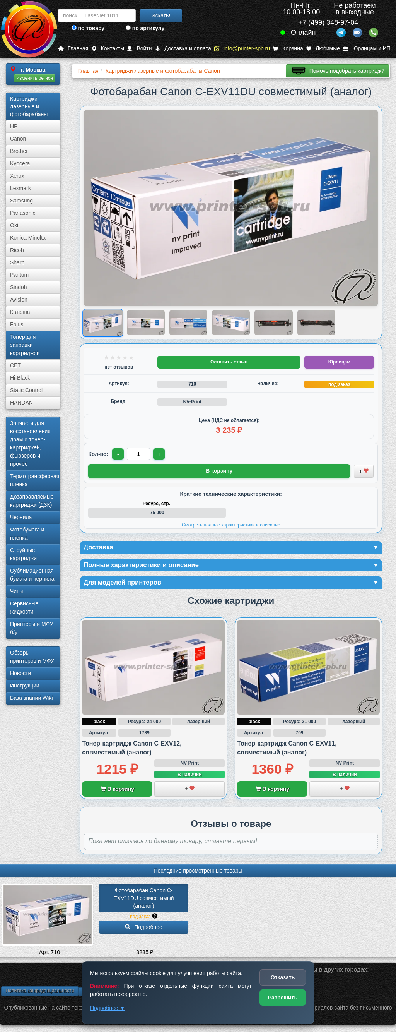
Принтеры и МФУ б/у (31, 628)
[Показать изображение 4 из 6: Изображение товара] (231, 323)
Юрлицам (339, 362)
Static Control (26, 390)
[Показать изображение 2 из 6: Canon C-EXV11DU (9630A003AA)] (146, 323)
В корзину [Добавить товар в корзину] (219, 470)
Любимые (323, 48)
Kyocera (20, 163)
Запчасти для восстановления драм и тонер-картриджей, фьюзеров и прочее (30, 443)
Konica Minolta (28, 238)
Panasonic (22, 213)
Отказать (283, 977)
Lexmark (20, 188)
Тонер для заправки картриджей (25, 345)
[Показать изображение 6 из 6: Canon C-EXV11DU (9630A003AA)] (316, 323)
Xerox (17, 176)
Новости (20, 673)
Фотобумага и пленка (27, 533)
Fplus (16, 324)
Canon (18, 138)
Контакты (107, 48)
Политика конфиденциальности (39, 992)
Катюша (20, 312)
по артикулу (145, 28)
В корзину (117, 790)
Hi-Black (20, 378)
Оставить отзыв (229, 362)
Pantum (19, 275)
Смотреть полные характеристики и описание (231, 524)
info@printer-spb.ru (242, 48)
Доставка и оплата (183, 48)
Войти (139, 48)
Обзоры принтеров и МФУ (32, 657)
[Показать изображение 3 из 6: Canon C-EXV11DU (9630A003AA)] (188, 323)
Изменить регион (34, 78)
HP (13, 126)
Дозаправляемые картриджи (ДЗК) (32, 501)
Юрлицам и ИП (367, 48)
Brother (19, 151)
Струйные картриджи (23, 554)
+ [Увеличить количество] (160, 454)
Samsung (21, 200)
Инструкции (24, 685)
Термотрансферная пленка (34, 480)
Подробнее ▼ (107, 1008)
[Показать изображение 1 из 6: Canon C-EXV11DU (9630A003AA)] (103, 322)
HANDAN (21, 402)
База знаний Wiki (31, 698)
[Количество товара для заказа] (139, 454)
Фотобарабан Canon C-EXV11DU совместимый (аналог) (144, 900)
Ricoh (17, 250)
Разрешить (282, 997)
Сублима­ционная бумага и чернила (32, 574)
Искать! (161, 15)
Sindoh (18, 287)
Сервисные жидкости (24, 607)
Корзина (288, 48)
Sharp (17, 262)
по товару (88, 28)
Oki (14, 225)
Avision (18, 300)
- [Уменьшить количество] (118, 454)
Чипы (17, 591)
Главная (73, 48)
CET (15, 365)
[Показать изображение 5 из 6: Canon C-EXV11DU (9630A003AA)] (273, 323)
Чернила (21, 517)
